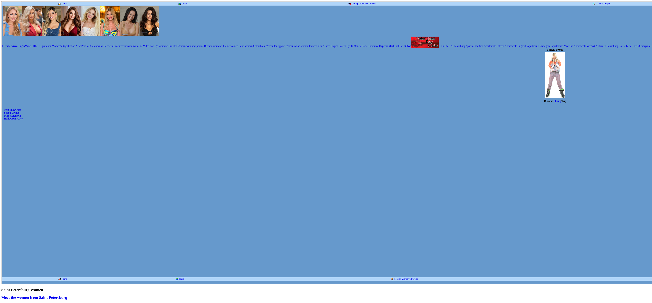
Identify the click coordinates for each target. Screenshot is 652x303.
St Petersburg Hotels (614, 46)
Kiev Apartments (487, 46)
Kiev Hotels (632, 46)
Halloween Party (13, 118)
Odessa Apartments (507, 46)
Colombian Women (263, 46)
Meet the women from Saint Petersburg (34, 297)
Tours (182, 3)
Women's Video (141, 46)
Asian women (301, 46)
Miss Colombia (12, 115)
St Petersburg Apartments (464, 46)
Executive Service (122, 46)
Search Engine (330, 46)
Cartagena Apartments (551, 46)
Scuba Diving (11, 112)
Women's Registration (63, 46)
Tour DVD (445, 46)
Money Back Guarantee (366, 46)
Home (62, 3)
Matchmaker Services (101, 46)
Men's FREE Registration (38, 46)
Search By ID (346, 46)
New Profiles (82, 46)
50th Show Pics (12, 109)
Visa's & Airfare (594, 46)
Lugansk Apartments (528, 46)
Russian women (212, 46)
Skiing (557, 101)
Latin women (246, 46)
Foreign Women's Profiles (163, 46)
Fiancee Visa (315, 46)
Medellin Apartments (575, 46)
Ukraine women (229, 46)
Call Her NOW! (402, 46)
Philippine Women (284, 46)
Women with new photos (190, 46)
